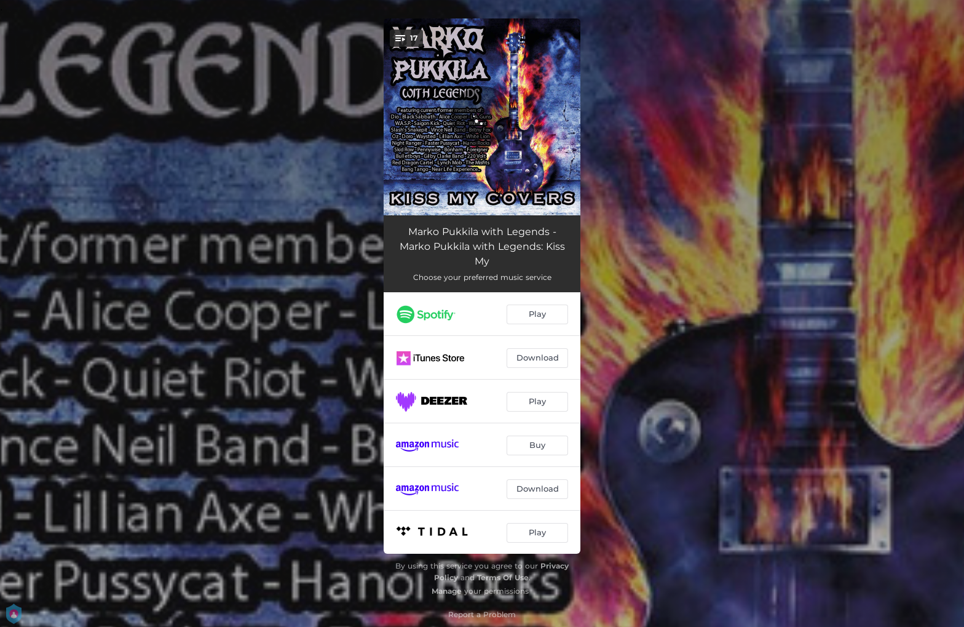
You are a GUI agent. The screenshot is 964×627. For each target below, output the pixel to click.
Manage (447, 591)
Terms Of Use (503, 577)
